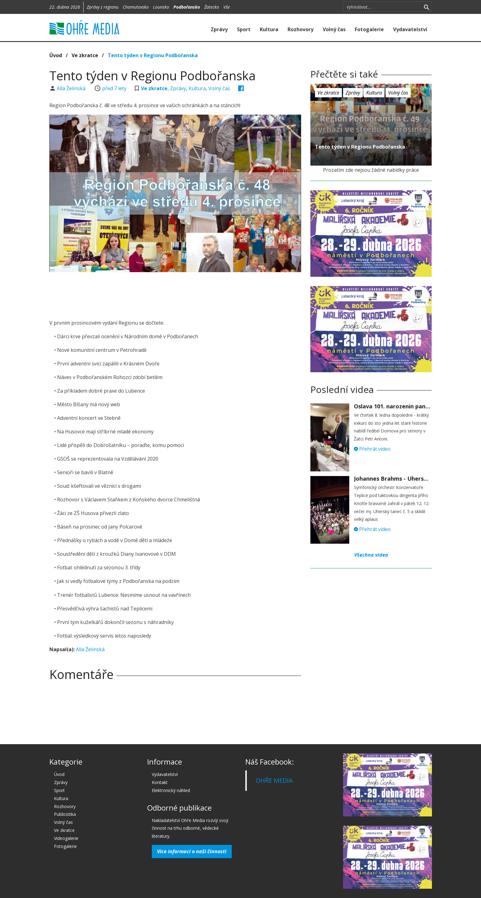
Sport (244, 29)
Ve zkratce (85, 55)
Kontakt (160, 782)
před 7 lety (114, 88)
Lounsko (161, 7)
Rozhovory (300, 29)
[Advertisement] (175, 294)
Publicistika (65, 814)
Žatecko (211, 7)
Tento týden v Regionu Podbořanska (153, 55)
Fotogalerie (369, 29)
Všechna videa (371, 554)
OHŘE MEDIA (274, 780)
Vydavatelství (410, 29)
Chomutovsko (136, 7)
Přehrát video (372, 448)
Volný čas (334, 29)
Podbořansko (186, 7)
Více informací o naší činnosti (191, 851)
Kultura (269, 29)
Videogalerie (66, 838)
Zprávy (219, 29)
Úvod (55, 55)
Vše (226, 7)
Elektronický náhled (171, 790)
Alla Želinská (72, 88)
